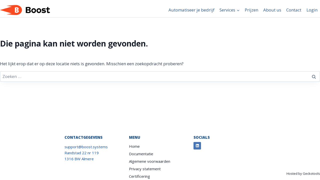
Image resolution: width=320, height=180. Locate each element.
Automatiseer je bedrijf (191, 10)
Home (134, 146)
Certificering (139, 176)
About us (272, 10)
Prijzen (251, 10)
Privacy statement (145, 168)
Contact (293, 10)
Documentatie (141, 153)
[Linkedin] (197, 146)
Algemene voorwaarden (149, 161)
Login (312, 10)
